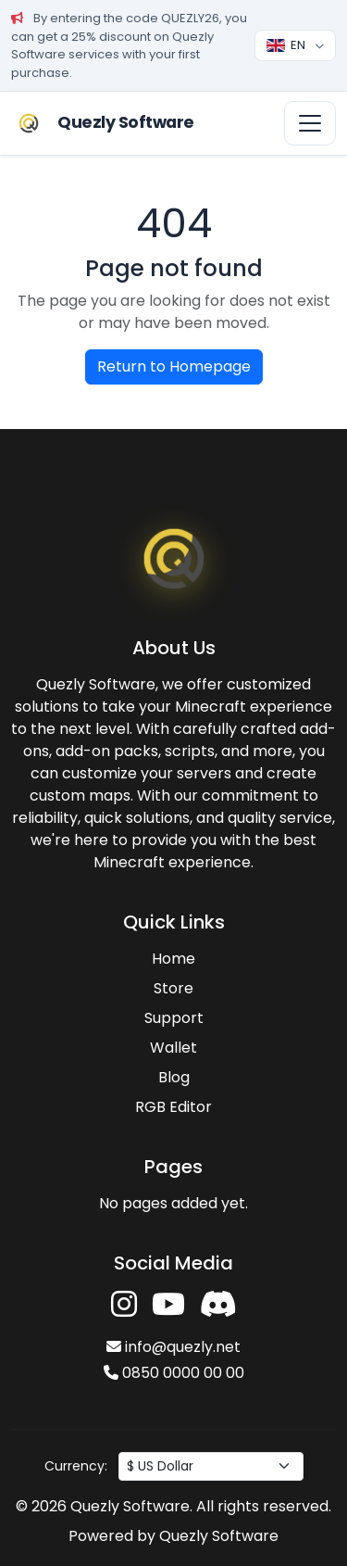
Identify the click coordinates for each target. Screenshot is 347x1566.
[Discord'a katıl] (218, 1305)
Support (174, 1018)
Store (173, 988)
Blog (174, 1077)
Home (173, 958)
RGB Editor (173, 1107)
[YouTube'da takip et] (168, 1305)
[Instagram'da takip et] (124, 1305)
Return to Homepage (174, 366)
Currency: (75, 1466)
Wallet (173, 1047)
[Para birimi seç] (211, 1466)
